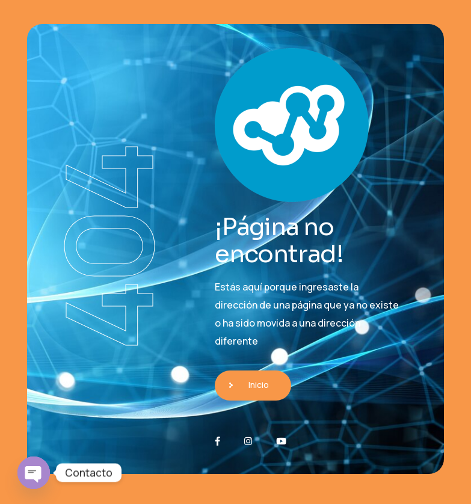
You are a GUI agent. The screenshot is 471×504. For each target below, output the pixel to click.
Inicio (258, 384)
